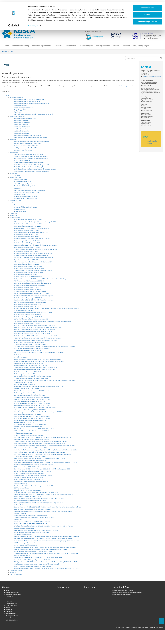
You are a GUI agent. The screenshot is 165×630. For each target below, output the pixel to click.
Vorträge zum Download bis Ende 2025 (25, 148)
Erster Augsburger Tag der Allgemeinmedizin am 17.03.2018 (32, 232)
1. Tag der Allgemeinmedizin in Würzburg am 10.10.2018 (31, 256)
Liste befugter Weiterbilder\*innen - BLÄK (26, 192)
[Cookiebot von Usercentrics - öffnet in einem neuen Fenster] (13, 23)
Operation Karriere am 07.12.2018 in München (28, 260)
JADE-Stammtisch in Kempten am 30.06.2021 (27, 372)
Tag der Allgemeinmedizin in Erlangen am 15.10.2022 (30, 420)
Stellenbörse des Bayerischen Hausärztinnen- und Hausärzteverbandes (35, 169)
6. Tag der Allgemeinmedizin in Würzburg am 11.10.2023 (31, 456)
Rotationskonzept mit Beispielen (23, 108)
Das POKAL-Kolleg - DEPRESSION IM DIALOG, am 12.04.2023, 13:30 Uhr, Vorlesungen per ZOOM (42, 437)
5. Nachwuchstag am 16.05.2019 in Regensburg (28, 277)
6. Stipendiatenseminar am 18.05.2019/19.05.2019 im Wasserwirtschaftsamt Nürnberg (40, 279)
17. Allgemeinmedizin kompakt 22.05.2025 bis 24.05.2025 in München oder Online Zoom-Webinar (43, 526)
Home (7, 44)
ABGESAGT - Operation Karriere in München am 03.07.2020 (32, 334)
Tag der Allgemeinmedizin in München (25, 545)
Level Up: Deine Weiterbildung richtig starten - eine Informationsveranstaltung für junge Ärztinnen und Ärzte (46, 541)
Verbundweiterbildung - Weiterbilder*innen (27, 101)
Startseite (4, 52)
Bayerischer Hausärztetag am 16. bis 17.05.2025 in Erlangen (32, 522)
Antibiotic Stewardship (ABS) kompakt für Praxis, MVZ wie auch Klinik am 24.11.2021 (39, 387)
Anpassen (147, 12)
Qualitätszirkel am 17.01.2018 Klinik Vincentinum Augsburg (31, 228)
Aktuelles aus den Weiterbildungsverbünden (27, 135)
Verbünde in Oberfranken (21, 131)
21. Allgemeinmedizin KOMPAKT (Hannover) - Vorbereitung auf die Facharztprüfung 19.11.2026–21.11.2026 (46, 568)
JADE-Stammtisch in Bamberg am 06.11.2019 (27, 304)
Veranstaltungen (15, 218)
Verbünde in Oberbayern (21, 120)
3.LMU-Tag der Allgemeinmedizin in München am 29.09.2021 (32, 376)
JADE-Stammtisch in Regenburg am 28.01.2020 (28, 317)
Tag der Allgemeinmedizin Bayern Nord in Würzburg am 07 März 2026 (35, 551)
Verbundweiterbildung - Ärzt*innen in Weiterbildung (30, 99)
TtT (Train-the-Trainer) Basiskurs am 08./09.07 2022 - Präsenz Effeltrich (35, 408)
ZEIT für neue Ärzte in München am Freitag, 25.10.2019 (30, 302)
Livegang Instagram (20, 513)
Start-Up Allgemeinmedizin (22, 555)
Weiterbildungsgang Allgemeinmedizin (25, 184)
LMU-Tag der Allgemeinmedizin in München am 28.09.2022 (32, 416)
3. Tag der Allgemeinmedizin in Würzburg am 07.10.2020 (31, 291)
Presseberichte (18, 205)
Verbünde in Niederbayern (22, 122)
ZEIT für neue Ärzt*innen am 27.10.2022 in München (30, 425)
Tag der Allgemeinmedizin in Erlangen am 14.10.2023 (30, 460)
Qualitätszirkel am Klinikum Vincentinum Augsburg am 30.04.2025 (34, 517)
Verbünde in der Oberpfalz (22, 127)
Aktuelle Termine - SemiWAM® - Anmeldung (27, 144)
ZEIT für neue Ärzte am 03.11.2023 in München (28, 467)
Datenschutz (13, 213)
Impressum (126, 44)
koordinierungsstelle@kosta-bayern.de (152, 76)
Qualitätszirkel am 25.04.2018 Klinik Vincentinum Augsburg (31, 239)
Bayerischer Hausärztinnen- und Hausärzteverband (127, 592)
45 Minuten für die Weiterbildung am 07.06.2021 (29, 363)
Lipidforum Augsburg (20, 484)
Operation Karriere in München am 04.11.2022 (28, 427)
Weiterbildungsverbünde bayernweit (25, 118)
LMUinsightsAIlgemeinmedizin (23, 534)
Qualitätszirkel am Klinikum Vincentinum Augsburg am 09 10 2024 (33, 486)
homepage (124, 86)
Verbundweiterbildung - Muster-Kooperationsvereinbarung (31, 103)
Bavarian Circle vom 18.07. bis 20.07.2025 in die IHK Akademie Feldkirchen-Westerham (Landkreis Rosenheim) (47, 536)
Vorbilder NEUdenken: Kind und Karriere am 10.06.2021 (30, 365)
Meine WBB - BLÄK (19, 194)
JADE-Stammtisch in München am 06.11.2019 (27, 306)
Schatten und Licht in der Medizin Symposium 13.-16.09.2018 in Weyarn (35, 249)
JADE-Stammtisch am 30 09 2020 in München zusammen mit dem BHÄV (35, 340)
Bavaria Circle (18, 520)
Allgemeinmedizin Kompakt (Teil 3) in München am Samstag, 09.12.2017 (35, 222)
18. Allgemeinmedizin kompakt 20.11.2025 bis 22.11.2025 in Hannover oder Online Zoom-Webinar (43, 539)
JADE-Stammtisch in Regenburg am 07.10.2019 (28, 298)
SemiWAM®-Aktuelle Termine (23, 150)
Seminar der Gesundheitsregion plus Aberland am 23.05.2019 (32, 283)
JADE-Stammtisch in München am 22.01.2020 (27, 315)
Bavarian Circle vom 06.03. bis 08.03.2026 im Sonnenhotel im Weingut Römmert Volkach (40, 549)
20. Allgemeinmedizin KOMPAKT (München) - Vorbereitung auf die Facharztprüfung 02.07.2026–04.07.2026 (46, 562)
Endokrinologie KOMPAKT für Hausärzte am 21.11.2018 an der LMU (34, 258)
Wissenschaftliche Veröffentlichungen (25, 207)
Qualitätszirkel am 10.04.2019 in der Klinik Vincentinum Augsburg (33, 270)
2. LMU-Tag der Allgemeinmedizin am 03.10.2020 (29, 268)
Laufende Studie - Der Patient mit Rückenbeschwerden (30, 515)
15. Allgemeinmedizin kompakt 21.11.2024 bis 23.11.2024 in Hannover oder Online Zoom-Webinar (43, 494)
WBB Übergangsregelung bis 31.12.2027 (26, 196)
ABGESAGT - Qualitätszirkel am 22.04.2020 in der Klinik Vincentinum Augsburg (37, 327)
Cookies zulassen (147, 5)
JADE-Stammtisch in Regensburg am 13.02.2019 (28, 266)
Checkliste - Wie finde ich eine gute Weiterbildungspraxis (31, 156)
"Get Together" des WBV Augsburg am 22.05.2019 (29, 281)
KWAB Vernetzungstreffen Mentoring (25, 543)
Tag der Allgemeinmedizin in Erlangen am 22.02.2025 (30, 501)
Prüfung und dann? (103, 44)
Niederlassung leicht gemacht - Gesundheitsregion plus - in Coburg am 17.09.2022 (38, 412)
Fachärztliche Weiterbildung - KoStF (24, 186)
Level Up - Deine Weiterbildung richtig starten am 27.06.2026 (32, 560)
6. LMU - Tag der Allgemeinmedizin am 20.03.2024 (29, 473)
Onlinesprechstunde (16, 570)
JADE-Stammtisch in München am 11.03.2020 (27, 323)
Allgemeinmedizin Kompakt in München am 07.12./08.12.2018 (33, 262)
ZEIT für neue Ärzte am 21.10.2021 (24, 384)
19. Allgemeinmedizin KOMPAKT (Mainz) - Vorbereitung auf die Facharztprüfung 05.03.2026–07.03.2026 (45, 547)
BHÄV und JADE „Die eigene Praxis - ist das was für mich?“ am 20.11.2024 (36, 492)
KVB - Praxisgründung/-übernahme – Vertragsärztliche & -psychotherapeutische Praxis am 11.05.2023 (44, 446)
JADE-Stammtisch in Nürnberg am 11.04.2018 (27, 234)
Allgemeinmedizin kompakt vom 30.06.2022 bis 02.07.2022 (31, 406)
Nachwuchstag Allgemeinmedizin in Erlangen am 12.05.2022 (32, 397)
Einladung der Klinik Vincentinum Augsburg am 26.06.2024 (31, 482)
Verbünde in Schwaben (21, 125)
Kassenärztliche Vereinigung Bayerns (122, 590)
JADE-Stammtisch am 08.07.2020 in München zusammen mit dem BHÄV (35, 336)
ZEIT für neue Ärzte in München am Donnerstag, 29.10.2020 (32, 348)
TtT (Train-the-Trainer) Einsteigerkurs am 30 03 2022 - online (32, 391)
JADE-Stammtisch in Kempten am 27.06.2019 (27, 289)
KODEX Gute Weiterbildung (22, 160)
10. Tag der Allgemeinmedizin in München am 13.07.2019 (31, 294)
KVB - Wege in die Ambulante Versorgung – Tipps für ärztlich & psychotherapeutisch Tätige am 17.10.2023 (45, 463)
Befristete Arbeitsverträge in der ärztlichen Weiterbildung (31, 158)
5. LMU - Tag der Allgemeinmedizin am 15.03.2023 (29, 435)
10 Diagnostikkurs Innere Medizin (24, 528)
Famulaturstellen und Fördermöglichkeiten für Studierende (31, 171)
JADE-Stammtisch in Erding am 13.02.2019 (26, 264)
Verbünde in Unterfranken (22, 133)
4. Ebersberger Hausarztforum (23, 433)
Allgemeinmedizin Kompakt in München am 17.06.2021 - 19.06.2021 (34, 370)
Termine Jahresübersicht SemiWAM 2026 (26, 146)
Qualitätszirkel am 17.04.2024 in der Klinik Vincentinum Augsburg (33, 475)
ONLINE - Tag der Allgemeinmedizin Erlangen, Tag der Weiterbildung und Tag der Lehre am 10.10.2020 (44, 346)
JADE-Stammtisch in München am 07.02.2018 (27, 230)
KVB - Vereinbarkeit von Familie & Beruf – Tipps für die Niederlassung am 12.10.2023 (39, 458)
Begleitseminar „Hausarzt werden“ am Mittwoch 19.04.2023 (32, 439)
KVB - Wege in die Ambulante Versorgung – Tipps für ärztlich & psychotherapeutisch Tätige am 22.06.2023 (45, 450)
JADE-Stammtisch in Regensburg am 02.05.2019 (28, 272)
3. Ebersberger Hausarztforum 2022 (24, 393)
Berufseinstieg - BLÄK (20, 179)
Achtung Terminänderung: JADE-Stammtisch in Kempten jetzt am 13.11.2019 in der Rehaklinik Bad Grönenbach (47, 308)
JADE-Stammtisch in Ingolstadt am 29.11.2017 (28, 220)
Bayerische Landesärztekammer (121, 595)
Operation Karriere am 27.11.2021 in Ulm (26, 389)
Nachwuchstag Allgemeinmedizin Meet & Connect (29, 477)
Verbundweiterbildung (21, 44)
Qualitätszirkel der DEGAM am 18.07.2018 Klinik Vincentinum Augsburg (35, 245)
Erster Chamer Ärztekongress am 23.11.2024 (27, 496)
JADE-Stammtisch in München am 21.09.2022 (27, 414)
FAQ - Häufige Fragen (141, 44)
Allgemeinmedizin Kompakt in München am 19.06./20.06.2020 (33, 332)
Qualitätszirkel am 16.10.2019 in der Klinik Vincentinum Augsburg (33, 300)
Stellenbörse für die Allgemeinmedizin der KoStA (28, 154)
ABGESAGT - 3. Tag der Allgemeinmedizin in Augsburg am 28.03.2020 (34, 325)
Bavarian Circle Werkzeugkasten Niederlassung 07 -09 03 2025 (32, 509)
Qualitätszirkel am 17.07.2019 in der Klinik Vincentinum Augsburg (33, 296)
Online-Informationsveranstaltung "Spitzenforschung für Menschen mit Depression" (39, 361)
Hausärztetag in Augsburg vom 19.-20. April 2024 (28, 479)
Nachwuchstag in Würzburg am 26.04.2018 (27, 241)
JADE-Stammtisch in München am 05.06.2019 (27, 287)
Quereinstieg (18, 188)
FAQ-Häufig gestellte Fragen (22, 110)
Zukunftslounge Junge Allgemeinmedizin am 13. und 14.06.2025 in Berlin (36, 530)
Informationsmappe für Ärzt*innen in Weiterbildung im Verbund (33, 114)
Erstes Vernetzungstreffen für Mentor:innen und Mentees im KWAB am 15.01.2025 (39, 498)
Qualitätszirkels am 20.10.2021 (23, 382)
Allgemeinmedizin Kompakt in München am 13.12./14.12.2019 (33, 313)
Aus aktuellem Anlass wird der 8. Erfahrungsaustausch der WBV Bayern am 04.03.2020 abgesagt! (43, 321)
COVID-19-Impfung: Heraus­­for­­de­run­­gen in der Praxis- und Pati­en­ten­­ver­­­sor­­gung (37, 359)
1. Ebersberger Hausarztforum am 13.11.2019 (27, 310)
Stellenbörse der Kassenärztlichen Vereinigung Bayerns (30, 167)
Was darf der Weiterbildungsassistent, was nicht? (29, 163)
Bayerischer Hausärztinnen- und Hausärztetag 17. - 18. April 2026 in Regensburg (38, 558)
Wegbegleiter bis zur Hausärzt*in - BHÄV (26, 199)
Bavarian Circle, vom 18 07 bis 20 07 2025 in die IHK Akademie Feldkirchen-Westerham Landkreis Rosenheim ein (47, 507)
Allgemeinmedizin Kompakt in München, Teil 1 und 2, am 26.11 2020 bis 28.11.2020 (39, 353)
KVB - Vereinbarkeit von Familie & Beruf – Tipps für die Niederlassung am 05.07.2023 (39, 452)
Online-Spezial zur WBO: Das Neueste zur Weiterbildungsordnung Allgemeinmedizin (39, 503)
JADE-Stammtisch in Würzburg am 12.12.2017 (27, 224)
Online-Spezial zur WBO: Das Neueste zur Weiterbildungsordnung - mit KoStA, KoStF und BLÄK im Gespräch (46, 553)
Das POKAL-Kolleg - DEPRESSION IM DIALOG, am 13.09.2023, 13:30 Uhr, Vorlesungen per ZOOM (42, 454)
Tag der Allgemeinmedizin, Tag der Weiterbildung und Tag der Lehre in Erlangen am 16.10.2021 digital (44, 380)
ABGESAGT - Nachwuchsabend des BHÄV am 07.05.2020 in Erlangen (34, 329)
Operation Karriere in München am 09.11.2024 (28, 490)
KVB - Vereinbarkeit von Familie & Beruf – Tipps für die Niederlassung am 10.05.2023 (39, 444)
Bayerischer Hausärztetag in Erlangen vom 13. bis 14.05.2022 (32, 399)
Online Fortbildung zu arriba (22, 355)
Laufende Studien (19, 505)
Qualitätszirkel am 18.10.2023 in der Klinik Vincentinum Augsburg (33, 465)
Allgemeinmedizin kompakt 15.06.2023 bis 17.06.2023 (30, 448)
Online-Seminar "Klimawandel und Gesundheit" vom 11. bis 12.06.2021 (35, 367)
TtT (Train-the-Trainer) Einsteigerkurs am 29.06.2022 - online (32, 403)
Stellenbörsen (70, 44)
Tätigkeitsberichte (19, 209)
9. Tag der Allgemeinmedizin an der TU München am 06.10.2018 (33, 253)
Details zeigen (33, 24)
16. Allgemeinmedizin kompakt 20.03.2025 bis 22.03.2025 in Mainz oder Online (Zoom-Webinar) (43, 511)
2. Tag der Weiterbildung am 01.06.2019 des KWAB (29, 285)
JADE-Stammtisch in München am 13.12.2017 (27, 226)
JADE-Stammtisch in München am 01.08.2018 (27, 247)
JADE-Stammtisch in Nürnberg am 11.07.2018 (27, 243)
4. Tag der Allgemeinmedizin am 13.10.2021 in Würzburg (31, 378)
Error (11, 52)
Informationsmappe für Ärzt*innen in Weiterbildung (29, 190)
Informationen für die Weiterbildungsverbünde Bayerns (30, 137)
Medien (116, 44)
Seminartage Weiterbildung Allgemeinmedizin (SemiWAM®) (32, 141)
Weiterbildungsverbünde (41, 44)
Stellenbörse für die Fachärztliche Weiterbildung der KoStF (31, 165)
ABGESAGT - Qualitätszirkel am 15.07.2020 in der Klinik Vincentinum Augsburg (37, 338)
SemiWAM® (58, 44)
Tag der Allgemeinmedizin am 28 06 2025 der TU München (31, 532)
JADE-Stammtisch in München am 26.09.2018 (27, 251)
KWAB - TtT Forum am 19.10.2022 (24, 422)
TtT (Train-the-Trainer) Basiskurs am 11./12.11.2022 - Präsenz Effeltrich (35, 429)
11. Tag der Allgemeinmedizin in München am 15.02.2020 (31, 319)
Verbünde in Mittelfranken (22, 129)
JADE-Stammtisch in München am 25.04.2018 (27, 237)
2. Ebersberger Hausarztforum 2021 (24, 374)
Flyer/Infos (17, 112)
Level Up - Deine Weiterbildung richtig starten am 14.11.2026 (32, 566)
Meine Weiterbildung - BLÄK (22, 182)
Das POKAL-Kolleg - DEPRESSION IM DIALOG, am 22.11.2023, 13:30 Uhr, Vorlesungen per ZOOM (42, 469)
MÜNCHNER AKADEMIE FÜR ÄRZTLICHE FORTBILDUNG (30, 524)
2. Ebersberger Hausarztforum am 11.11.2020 (27, 351)
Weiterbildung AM (85, 44)
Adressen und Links (20, 211)
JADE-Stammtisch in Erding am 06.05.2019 (26, 275)
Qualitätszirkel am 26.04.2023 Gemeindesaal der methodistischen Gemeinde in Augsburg (40, 441)
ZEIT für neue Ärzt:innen (21, 488)
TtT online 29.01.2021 (20, 357)
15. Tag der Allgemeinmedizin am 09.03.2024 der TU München (32, 471)
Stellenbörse (13, 173)
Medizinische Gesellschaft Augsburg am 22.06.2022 (29, 401)
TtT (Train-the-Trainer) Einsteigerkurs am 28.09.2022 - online (32, 418)
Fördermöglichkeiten (20, 106)
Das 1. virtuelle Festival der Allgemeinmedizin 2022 (29, 395)
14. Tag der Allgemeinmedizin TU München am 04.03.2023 (31, 431)
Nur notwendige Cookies (147, 19)
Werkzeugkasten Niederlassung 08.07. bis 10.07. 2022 (30, 410)
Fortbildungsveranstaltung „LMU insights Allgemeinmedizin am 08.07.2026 (36, 564)
